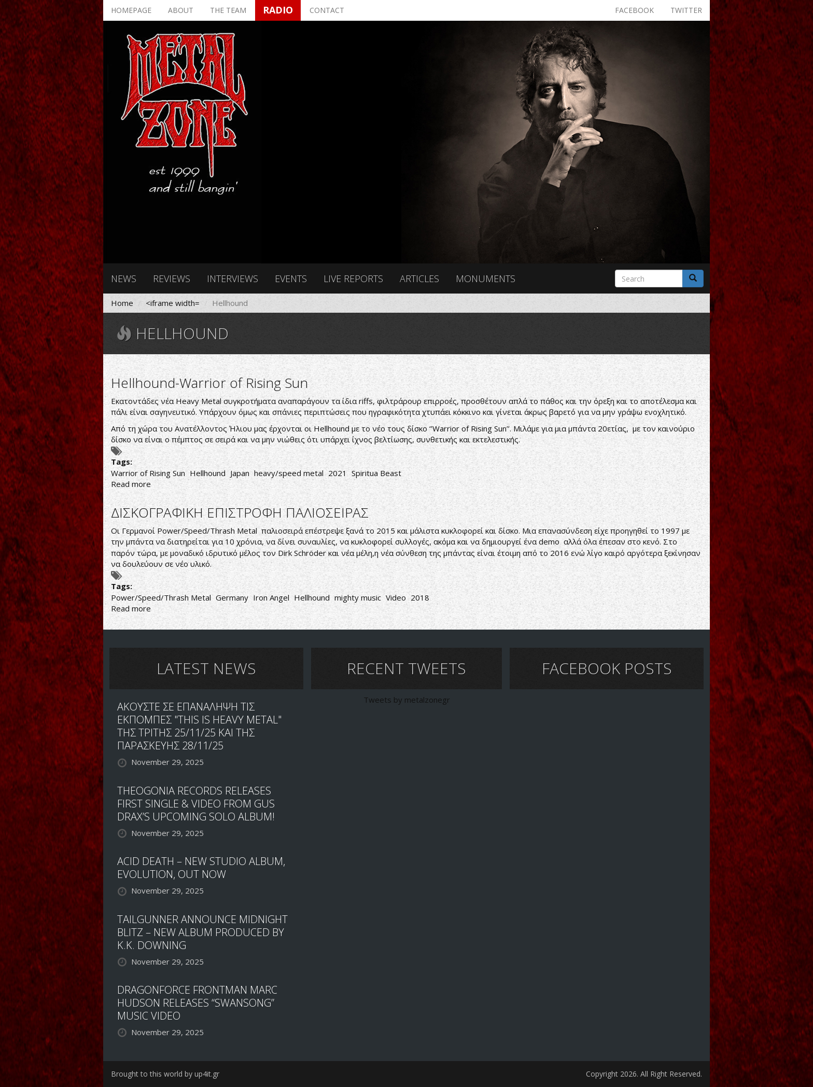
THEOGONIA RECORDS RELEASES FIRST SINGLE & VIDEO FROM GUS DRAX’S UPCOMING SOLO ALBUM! (196, 804)
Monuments (485, 278)
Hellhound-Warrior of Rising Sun (209, 382)
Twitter (686, 10)
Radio (278, 10)
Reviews (171, 278)
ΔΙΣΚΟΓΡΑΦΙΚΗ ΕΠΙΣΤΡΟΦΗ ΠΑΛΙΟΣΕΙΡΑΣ (240, 512)
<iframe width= (173, 303)
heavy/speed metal (289, 473)
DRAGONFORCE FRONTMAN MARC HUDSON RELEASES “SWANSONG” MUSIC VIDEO (197, 1003)
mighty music (357, 597)
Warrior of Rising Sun (148, 473)
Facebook (634, 10)
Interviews (232, 278)
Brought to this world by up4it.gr (165, 1074)
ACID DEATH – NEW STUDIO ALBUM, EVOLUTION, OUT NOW (201, 867)
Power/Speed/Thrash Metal (161, 597)
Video (396, 597)
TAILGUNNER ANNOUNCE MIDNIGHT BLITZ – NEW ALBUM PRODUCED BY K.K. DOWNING (202, 932)
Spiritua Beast (376, 473)
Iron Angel (271, 597)
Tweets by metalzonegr (406, 699)
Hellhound (208, 473)
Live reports (353, 278)
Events (291, 278)
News (123, 278)
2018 (420, 597)
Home (122, 303)
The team (228, 10)
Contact (327, 10)
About (180, 10)
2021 (337, 473)
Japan (239, 473)
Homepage (131, 10)
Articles (419, 278)
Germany (232, 597)
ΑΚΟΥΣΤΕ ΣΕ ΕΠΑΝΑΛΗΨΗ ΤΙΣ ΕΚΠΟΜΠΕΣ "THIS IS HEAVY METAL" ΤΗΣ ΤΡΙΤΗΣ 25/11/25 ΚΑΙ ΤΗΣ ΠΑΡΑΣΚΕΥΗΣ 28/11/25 (199, 726)
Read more (131, 484)
